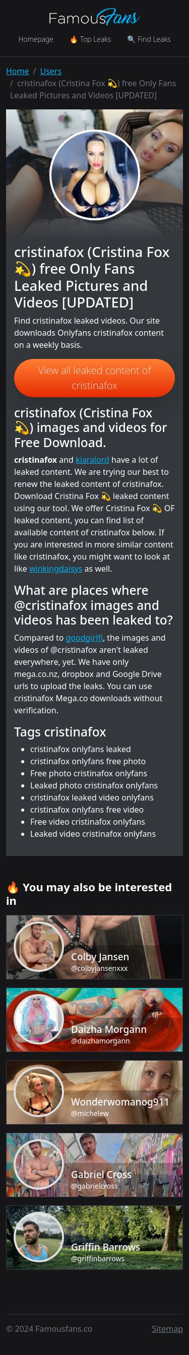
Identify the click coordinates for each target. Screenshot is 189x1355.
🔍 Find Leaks (148, 39)
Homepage (35, 39)
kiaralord (92, 459)
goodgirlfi (84, 637)
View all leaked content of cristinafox (94, 377)
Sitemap (167, 1328)
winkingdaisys (55, 568)
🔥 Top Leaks (90, 39)
